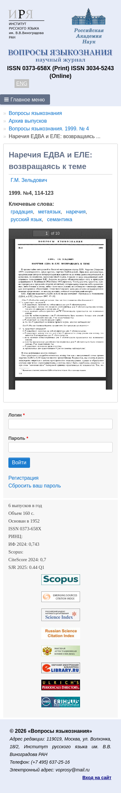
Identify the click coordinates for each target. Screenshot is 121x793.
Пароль (16, 438)
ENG (21, 83)
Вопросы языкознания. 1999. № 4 (49, 128)
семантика (59, 219)
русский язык (26, 219)
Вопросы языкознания (35, 113)
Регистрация (23, 478)
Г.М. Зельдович (29, 180)
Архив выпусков (28, 121)
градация (22, 211)
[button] (25, 99)
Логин (15, 415)
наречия (76, 211)
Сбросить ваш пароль (34, 485)
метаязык (49, 211)
